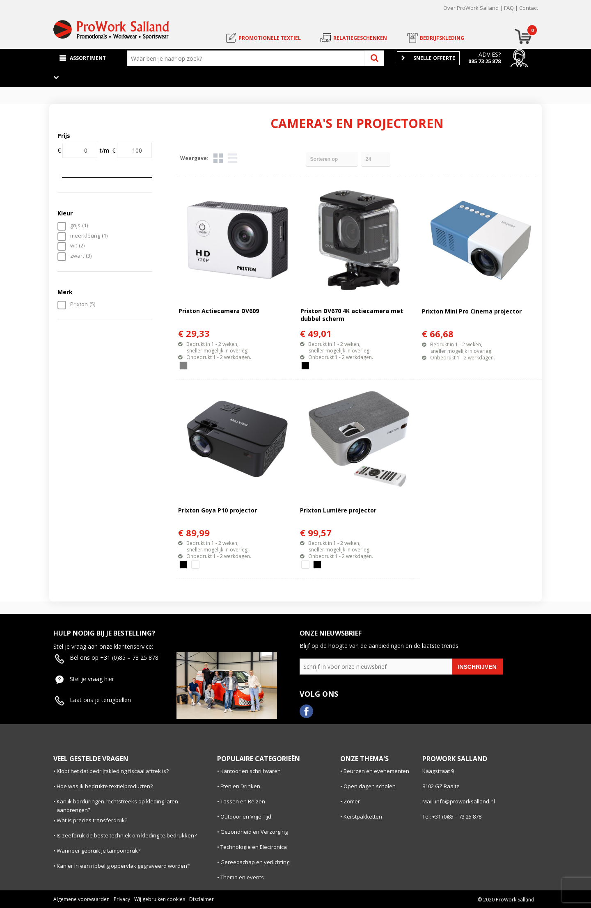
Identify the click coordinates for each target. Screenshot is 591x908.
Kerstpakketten (363, 816)
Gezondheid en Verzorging (254, 831)
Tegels (218, 158)
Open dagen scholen (370, 786)
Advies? (490, 54)
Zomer (352, 801)
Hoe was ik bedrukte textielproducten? (105, 786)
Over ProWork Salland (471, 7)
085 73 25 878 (484, 61)
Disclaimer (201, 899)
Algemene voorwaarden (81, 899)
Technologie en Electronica (253, 847)
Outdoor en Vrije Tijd (245, 816)
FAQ (509, 7)
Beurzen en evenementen (376, 771)
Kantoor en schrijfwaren (250, 771)
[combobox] (248, 58)
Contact (528, 7)
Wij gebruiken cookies (159, 899)
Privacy (122, 899)
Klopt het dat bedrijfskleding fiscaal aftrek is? (113, 771)
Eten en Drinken (240, 786)
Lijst (232, 158)
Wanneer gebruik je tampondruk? (98, 850)
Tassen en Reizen (242, 801)
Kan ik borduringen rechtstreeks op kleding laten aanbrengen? (117, 806)
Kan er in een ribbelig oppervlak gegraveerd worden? (123, 865)
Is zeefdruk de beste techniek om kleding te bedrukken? (127, 835)
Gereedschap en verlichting (254, 862)
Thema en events (242, 877)
